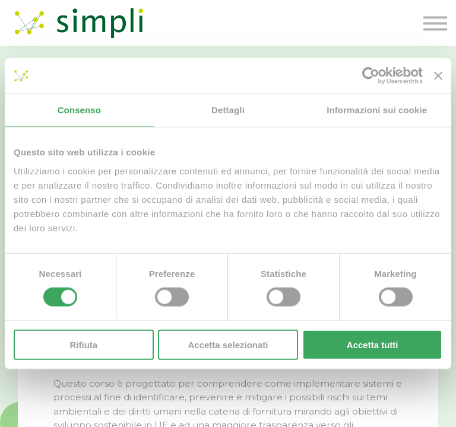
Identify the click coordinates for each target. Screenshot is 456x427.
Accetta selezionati (228, 344)
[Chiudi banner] (438, 76)
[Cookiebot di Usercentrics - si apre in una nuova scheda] (371, 76)
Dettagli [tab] (228, 110)
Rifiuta (83, 344)
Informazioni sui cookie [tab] (377, 110)
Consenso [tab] (79, 110)
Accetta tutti (372, 344)
